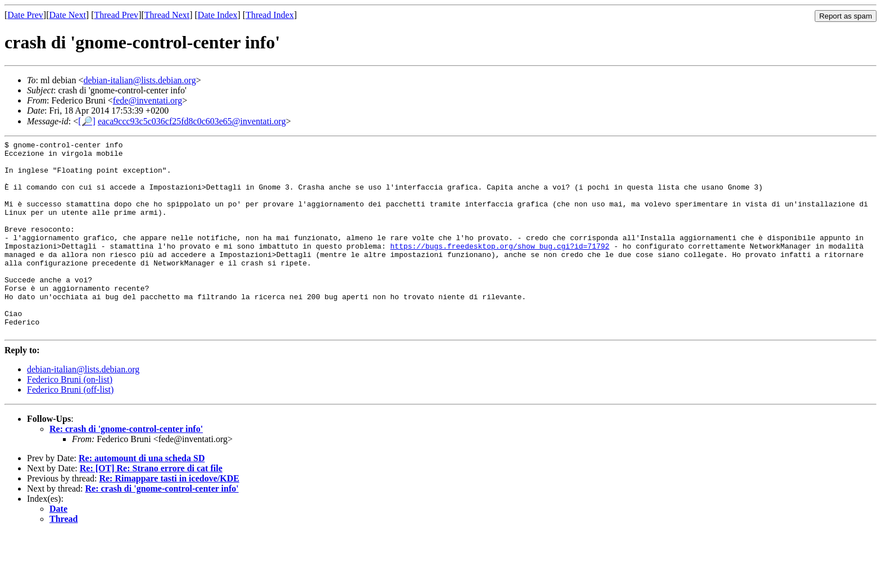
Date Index (218, 15)
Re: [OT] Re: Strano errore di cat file (151, 507)
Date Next (67, 15)
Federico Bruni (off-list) (70, 428)
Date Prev (25, 15)
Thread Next (166, 15)
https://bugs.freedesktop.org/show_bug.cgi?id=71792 (499, 268)
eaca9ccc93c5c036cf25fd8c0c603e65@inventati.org (192, 121)
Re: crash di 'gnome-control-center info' (126, 467)
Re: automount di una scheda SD (142, 497)
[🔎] (87, 121)
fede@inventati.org (147, 100)
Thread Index (270, 15)
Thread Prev (116, 15)
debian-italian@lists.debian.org (139, 80)
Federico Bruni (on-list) (69, 418)
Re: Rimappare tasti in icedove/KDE (169, 517)
